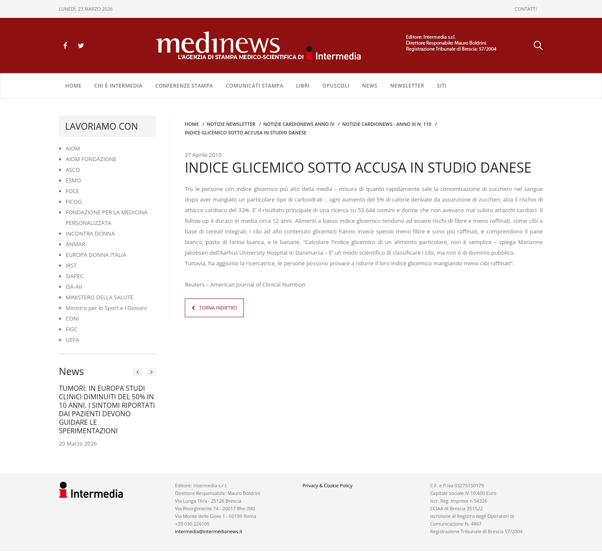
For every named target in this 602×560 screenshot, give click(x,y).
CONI (72, 318)
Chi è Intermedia (118, 85)
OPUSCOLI (336, 85)
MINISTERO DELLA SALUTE (100, 297)
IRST (71, 265)
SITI (442, 85)
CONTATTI (526, 9)
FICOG (74, 201)
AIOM (73, 148)
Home (73, 85)
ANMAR (75, 244)
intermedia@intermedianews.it (208, 531)
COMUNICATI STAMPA (254, 85)
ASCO (73, 169)
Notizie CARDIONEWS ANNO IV (298, 124)
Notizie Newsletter (231, 124)
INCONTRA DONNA (90, 233)
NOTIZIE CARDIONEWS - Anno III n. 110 (386, 124)
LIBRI (303, 85)
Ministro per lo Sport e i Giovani (106, 308)
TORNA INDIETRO (218, 307)
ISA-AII (74, 286)
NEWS (369, 85)
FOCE (72, 191)
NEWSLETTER (407, 85)
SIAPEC (75, 276)
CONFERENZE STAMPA (184, 85)
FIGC (72, 329)
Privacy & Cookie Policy (327, 485)
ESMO (73, 180)
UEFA (72, 340)
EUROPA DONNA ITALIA (96, 255)
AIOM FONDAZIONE (91, 159)
